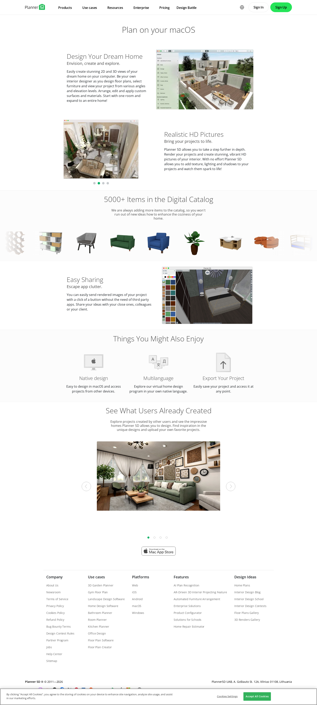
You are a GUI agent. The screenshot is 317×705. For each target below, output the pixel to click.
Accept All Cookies (257, 696)
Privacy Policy (55, 606)
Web (135, 585)
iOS (134, 592)
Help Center (54, 654)
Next (230, 486)
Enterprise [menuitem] (141, 7)
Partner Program (57, 640)
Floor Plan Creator (100, 647)
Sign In (259, 7)
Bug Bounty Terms (58, 626)
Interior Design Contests (250, 606)
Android (137, 599)
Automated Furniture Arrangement (197, 599)
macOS (136, 606)
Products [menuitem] (65, 7)
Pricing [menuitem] (164, 7)
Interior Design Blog (247, 592)
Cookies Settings (227, 696)
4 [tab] (167, 538)
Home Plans (242, 585)
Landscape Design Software (106, 599)
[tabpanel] (158, 476)
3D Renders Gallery (247, 620)
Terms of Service (57, 599)
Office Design (97, 633)
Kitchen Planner (98, 626)
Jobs (49, 647)
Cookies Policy (55, 613)
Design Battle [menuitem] (186, 7)
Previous (86, 486)
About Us (52, 585)
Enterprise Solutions (187, 606)
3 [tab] (161, 538)
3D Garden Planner (100, 585)
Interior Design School (249, 599)
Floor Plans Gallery (246, 613)
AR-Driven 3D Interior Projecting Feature (200, 592)
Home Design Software (103, 606)
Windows (138, 613)
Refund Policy (55, 620)
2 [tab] (154, 538)
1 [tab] (148, 538)
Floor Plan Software (100, 640)
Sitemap (51, 661)
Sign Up (281, 7)
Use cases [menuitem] (89, 7)
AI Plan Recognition (186, 585)
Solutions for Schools (187, 620)
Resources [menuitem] (115, 7)
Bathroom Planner (100, 613)
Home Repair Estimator (189, 626)
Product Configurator (188, 613)
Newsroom (53, 592)
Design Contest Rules (60, 633)
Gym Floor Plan (98, 592)
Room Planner (97, 620)
